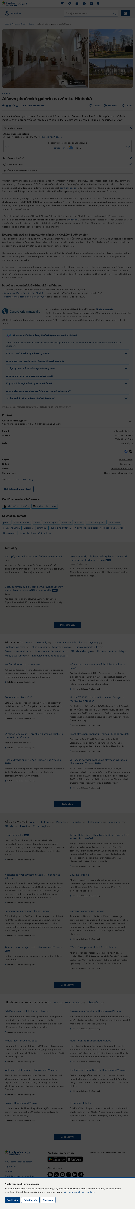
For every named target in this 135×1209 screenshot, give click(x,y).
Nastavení (48, 1200)
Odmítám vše (30, 1200)
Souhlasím (12, 1200)
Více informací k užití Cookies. (79, 1192)
